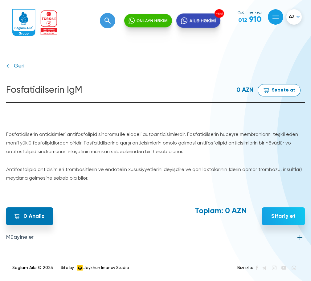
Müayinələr (20, 237)
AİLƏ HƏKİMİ (203, 20)
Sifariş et (283, 216)
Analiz (33, 216)
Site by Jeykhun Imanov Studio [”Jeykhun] (95, 268)
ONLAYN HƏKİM (152, 20)
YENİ (218, 13)
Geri (19, 66)
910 (250, 20)
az (292, 16)
